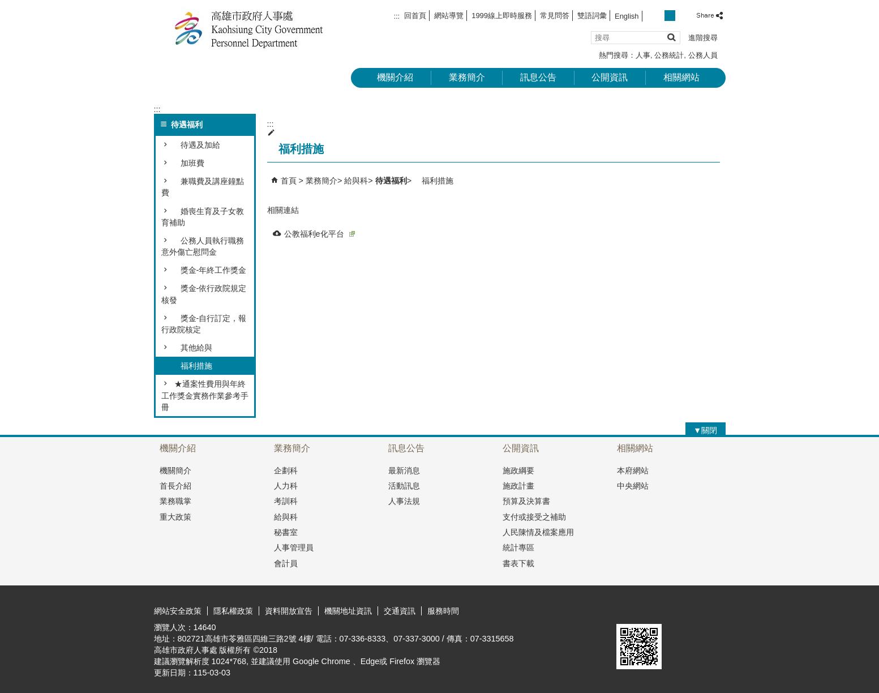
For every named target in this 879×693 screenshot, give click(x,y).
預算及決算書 (526, 501)
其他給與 (192, 347)
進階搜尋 (703, 37)
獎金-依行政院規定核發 (204, 294)
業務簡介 (467, 77)
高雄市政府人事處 (249, 28)
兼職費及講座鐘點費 (202, 187)
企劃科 (286, 470)
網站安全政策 (177, 610)
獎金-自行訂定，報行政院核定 (204, 324)
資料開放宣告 (288, 610)
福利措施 (192, 365)
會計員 (286, 563)
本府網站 (633, 470)
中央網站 (633, 485)
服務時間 (443, 610)
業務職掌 (175, 501)
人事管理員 (294, 547)
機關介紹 (395, 77)
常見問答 (554, 15)
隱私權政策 (233, 610)
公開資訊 (609, 77)
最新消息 (404, 470)
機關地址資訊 (348, 610)
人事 (643, 55)
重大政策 (175, 516)
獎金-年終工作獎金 (210, 270)
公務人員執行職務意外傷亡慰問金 (202, 246)
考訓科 (286, 501)
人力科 (286, 485)
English (626, 16)
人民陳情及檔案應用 (538, 532)
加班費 (188, 163)
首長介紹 (175, 485)
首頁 (289, 180)
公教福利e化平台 (319, 233)
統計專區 (518, 547)
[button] (671, 37)
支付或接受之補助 (534, 516)
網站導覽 (449, 15)
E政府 (628, 609)
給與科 (356, 180)
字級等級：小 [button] (657, 15)
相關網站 (681, 77)
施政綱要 (518, 470)
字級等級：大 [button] (682, 15)
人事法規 (404, 501)
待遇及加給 (196, 144)
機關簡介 (175, 470)
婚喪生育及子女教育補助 (202, 217)
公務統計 (669, 55)
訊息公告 (538, 77)
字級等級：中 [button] (669, 15)
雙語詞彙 (592, 15)
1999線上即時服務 (501, 15)
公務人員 (703, 55)
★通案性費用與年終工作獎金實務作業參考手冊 (204, 395)
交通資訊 (399, 610)
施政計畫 (518, 485)
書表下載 (518, 563)
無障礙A (684, 610)
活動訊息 (404, 485)
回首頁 (415, 15)
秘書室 (286, 532)
